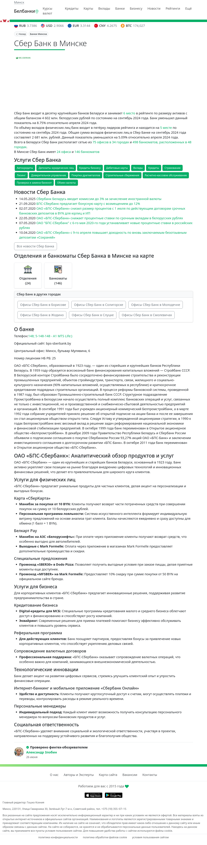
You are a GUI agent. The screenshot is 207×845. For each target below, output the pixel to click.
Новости (153, 8)
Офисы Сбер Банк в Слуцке (93, 315)
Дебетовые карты (117, 168)
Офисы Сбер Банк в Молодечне (155, 304)
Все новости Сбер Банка (35, 246)
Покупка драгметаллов (86, 175)
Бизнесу (136, 8)
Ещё (188, 8)
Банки (120, 8)
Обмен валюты (66, 182)
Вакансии (129, 775)
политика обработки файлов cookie (105, 837)
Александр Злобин (41, 752)
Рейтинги (173, 8)
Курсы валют (47, 10)
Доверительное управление (48, 175)
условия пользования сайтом (150, 837)
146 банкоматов (87, 152)
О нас (54, 775)
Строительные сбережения (122, 175)
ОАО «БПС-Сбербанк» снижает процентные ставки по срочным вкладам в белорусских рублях (109, 218)
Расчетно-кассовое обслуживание (166, 175)
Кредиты (72, 8)
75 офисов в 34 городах (111, 142)
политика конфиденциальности (58, 837)
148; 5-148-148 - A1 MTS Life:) (50, 336)
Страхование (173, 168)
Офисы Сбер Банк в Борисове (43, 304)
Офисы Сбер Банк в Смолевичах (147, 315)
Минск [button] (19, 2)
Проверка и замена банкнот (34, 182)
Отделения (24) (28, 280)
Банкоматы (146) (58, 280)
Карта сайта (108, 775)
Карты (88, 8)
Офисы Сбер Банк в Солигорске (98, 304)
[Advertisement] (103, 86)
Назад (21, 34)
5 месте (166, 127)
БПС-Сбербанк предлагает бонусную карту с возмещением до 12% (88, 203)
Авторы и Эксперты (79, 775)
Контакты (149, 775)
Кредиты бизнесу (90, 168)
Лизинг (21, 175)
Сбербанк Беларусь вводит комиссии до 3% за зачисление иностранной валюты (98, 199)
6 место (129, 113)
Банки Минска (38, 34)
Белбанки (26, 11)
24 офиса (64, 152)
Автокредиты (25, 168)
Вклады (104, 8)
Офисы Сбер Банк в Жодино (42, 315)
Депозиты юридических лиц (56, 168)
